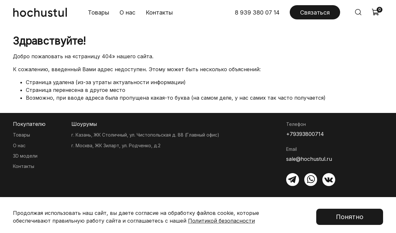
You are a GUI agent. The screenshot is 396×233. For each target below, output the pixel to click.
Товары (98, 12)
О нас (127, 12)
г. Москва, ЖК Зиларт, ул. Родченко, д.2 (116, 145)
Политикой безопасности (221, 220)
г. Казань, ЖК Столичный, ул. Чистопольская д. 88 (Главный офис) (145, 135)
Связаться (315, 12)
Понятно (349, 217)
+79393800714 (305, 134)
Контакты (159, 12)
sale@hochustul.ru (309, 159)
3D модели (25, 156)
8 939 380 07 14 (257, 12)
